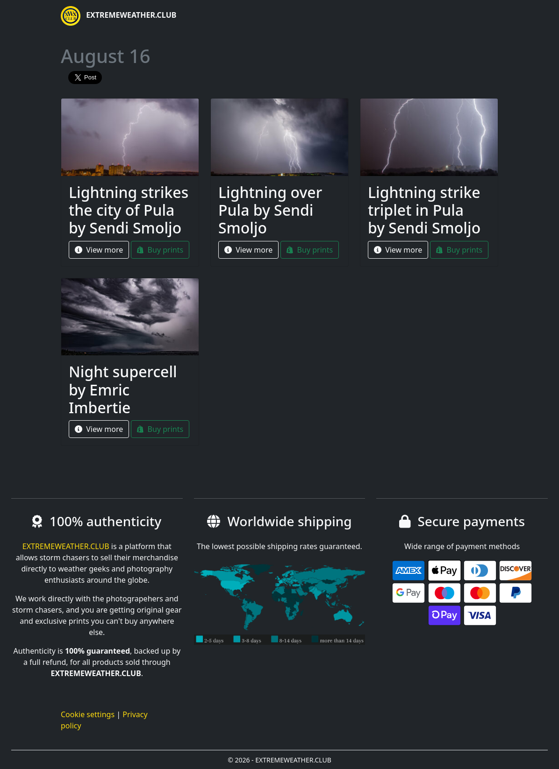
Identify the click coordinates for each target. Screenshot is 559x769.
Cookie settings (88, 714)
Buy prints (160, 250)
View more (99, 250)
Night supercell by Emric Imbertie (123, 389)
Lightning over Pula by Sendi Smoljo (270, 210)
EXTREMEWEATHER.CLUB (118, 16)
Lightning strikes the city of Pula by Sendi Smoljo (128, 210)
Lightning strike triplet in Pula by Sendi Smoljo (424, 210)
